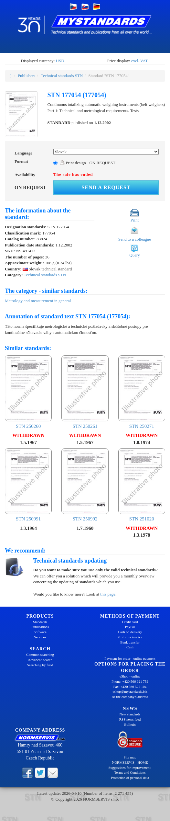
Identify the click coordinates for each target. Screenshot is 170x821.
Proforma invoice (130, 637)
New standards (129, 714)
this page (107, 594)
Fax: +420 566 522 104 (130, 687)
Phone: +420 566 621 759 (130, 681)
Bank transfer (130, 642)
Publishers (26, 75)
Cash (129, 647)
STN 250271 (141, 392)
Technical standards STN (62, 75)
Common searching (40, 654)
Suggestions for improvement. (130, 768)
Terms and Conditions (129, 772)
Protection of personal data (130, 778)
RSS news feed (130, 719)
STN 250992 (84, 485)
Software (40, 632)
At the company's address (130, 697)
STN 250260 (28, 392)
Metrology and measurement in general (38, 300)
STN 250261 (84, 392)
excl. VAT (139, 60)
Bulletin (129, 724)
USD (60, 60)
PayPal (130, 627)
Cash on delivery (130, 632)
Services (40, 637)
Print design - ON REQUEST (87, 162)
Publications (40, 627)
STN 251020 (141, 485)
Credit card (130, 622)
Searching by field (40, 665)
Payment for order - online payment (129, 658)
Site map (130, 757)
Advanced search (40, 660)
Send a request (106, 187)
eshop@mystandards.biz (129, 691)
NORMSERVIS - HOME (130, 762)
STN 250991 (28, 485)
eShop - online (130, 676)
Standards (40, 622)
